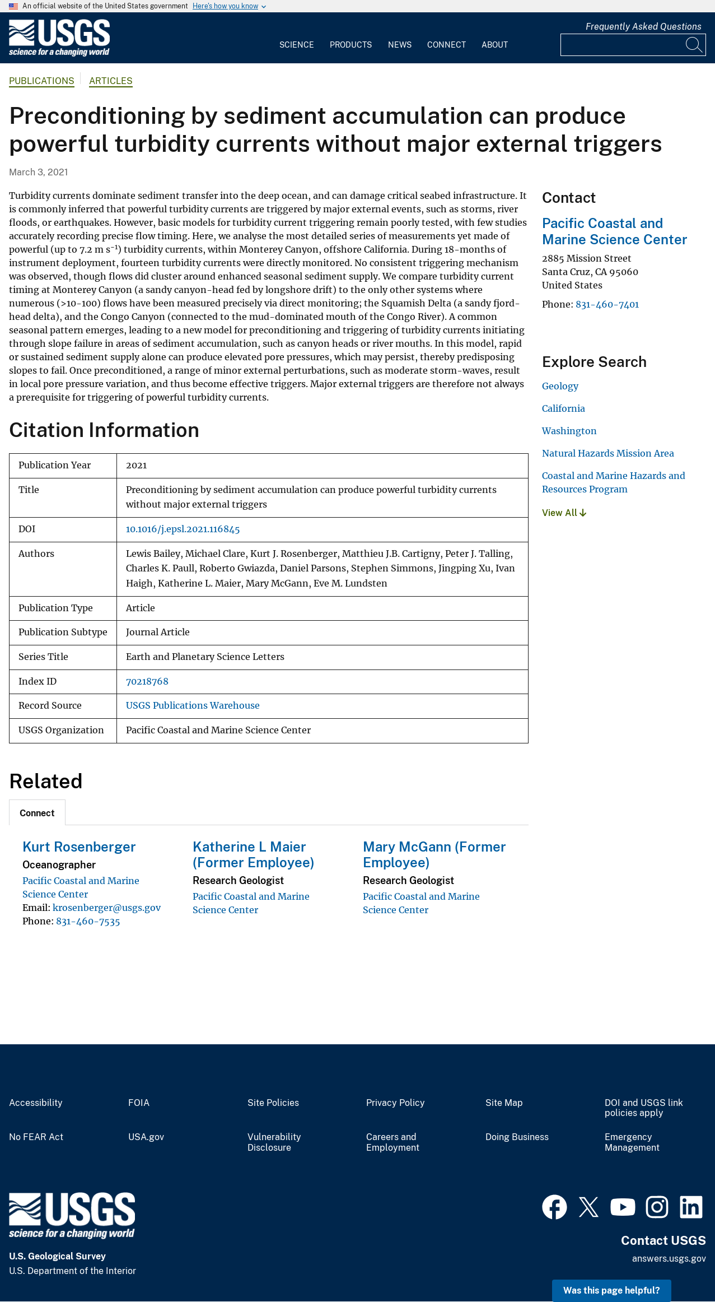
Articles (111, 81)
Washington (569, 430)
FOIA (138, 1103)
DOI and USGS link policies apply (644, 1108)
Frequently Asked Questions (644, 26)
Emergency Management (632, 1142)
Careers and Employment (392, 1142)
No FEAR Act (36, 1137)
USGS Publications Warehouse (193, 705)
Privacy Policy (395, 1103)
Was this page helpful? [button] (611, 1290)
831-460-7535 (88, 921)
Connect (446, 44)
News (400, 44)
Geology (560, 386)
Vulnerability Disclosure (274, 1142)
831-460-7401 (607, 304)
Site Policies (273, 1103)
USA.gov (146, 1137)
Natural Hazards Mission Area (608, 453)
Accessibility (36, 1103)
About (495, 44)
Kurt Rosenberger (79, 846)
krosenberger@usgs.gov (107, 907)
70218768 (147, 681)
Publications (41, 81)
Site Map (504, 1103)
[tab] (37, 812)
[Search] (695, 45)
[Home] (59, 54)
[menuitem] (297, 38)
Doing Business (517, 1137)
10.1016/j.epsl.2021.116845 (183, 529)
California (563, 408)
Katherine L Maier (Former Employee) (254, 855)
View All (564, 513)
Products (351, 44)
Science (296, 44)
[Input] (633, 45)
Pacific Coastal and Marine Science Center (615, 231)
